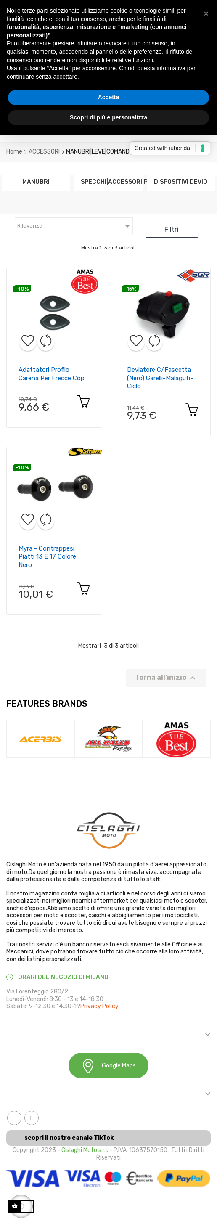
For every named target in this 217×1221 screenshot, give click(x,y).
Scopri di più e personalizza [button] (108, 117)
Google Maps (108, 1066)
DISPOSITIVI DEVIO (180, 181)
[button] (206, 13)
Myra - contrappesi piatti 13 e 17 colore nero (47, 557)
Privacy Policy (99, 1006)
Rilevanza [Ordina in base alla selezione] (74, 226)
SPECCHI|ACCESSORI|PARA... (108, 181)
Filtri (171, 229)
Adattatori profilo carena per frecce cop (52, 374)
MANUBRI (36, 181)
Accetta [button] (108, 97)
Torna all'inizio (166, 678)
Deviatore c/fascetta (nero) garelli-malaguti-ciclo (160, 378)
